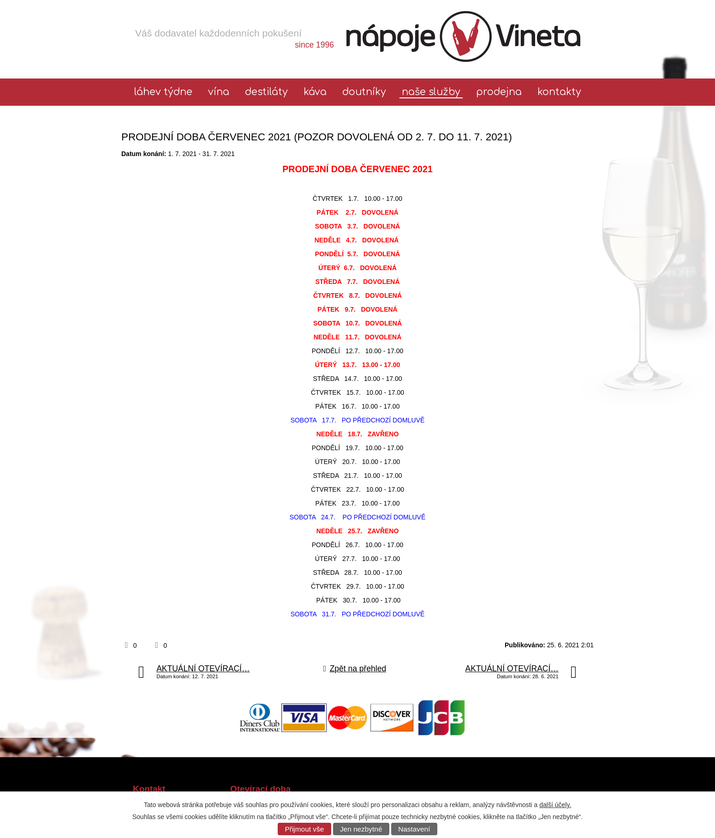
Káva (315, 92)
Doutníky (364, 92)
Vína (218, 92)
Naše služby (431, 92)
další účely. (555, 804)
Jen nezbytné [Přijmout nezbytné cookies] (361, 829)
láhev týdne (163, 92)
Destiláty (266, 92)
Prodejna (499, 92)
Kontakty (559, 92)
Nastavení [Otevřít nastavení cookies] (414, 829)
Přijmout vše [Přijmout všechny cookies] (304, 829)
